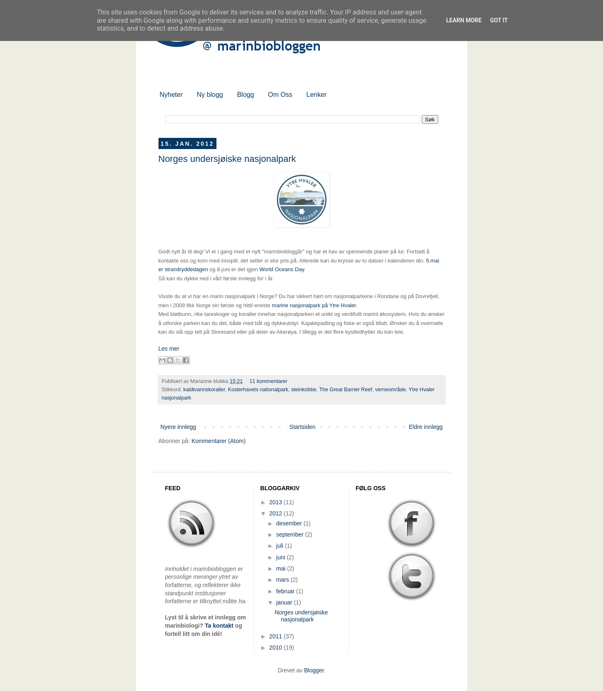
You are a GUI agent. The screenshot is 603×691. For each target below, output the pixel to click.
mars (283, 579)
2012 (276, 513)
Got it (499, 20)
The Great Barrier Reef (345, 389)
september (290, 534)
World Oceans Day (281, 269)
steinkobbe (303, 389)
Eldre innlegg (426, 427)
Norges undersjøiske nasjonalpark (227, 159)
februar (286, 591)
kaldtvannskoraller (204, 389)
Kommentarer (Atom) (219, 441)
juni (281, 557)
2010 (276, 647)
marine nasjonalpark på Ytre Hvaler (314, 305)
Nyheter (171, 94)
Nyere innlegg (178, 427)
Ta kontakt (219, 625)
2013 (276, 502)
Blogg (245, 94)
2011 (276, 636)
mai (281, 568)
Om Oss (280, 94)
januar (285, 602)
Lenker (316, 94)
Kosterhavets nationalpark (258, 389)
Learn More (464, 20)
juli (280, 545)
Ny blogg (210, 94)
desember (289, 523)
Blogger (314, 670)
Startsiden (302, 427)
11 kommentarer (269, 381)
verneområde (390, 389)
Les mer (169, 348)
